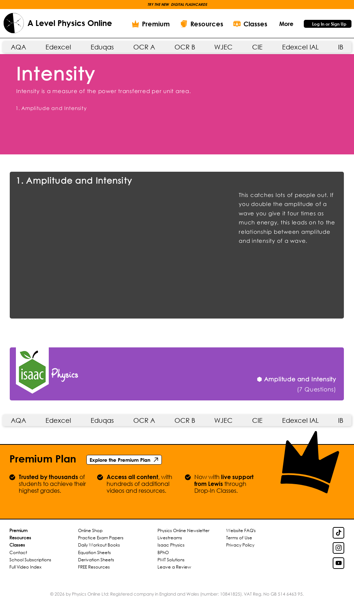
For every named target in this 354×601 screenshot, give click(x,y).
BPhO (163, 552)
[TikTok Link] (338, 533)
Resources (20, 538)
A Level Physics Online (69, 23)
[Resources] (201, 24)
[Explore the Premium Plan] (124, 460)
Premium (18, 530)
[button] (177, 4)
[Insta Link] (338, 548)
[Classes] (250, 24)
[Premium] (150, 24)
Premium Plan (42, 458)
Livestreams (169, 538)
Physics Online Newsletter (183, 530)
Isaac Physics (171, 545)
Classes (17, 545)
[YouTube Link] (338, 563)
